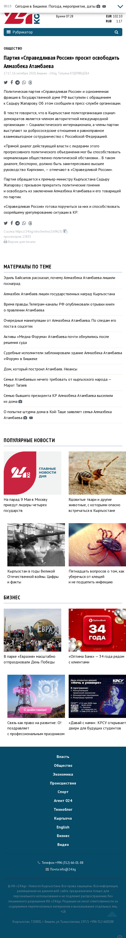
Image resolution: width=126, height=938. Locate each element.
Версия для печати (19, 242)
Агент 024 (63, 800)
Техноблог (63, 809)
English (63, 827)
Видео (63, 844)
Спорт (63, 791)
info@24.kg (68, 869)
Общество (13, 48)
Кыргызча (63, 818)
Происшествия (63, 783)
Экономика (63, 774)
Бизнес (63, 835)
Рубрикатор (20, 31)
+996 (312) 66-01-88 (69, 863)
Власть (63, 756)
